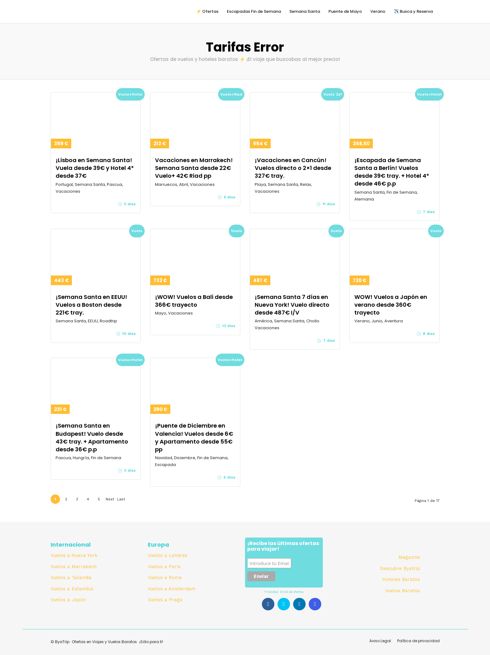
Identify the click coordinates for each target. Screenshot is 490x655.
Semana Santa (304, 11)
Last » (121, 500)
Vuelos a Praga (165, 600)
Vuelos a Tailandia (71, 577)
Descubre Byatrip (400, 568)
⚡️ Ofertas (207, 11)
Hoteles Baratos (401, 579)
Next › (110, 500)
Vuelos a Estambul (72, 589)
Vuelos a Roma (165, 577)
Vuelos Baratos (402, 590)
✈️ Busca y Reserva (413, 11)
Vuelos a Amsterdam (171, 589)
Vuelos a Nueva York (74, 555)
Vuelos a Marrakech (74, 566)
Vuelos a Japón (68, 600)
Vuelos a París (164, 566)
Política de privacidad (418, 640)
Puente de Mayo (345, 11)
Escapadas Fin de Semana (254, 11)
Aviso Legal (380, 640)
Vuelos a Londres (168, 555)
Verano (377, 11)
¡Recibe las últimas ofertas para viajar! (283, 547)
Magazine (409, 557)
